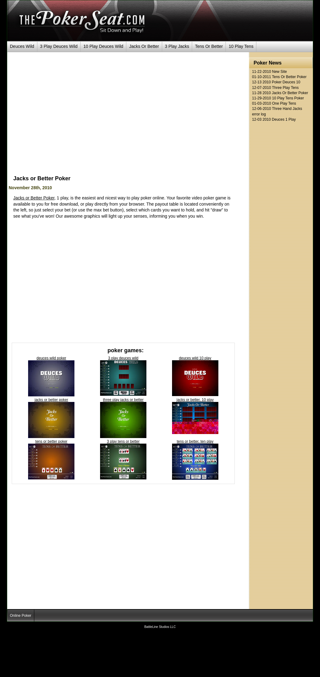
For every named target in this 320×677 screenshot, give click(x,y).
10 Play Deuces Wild (103, 46)
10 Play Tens (241, 46)
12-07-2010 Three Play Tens (275, 88)
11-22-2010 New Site (269, 72)
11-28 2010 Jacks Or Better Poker (280, 93)
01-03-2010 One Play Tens (274, 104)
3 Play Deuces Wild (59, 46)
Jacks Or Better (144, 46)
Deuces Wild (22, 46)
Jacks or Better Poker (33, 197)
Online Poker (20, 615)
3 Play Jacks (177, 46)
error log (259, 114)
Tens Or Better (209, 46)
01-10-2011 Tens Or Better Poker (279, 77)
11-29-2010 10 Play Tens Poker (278, 98)
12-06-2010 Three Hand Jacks (277, 109)
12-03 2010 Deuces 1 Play (274, 120)
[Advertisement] (65, 116)
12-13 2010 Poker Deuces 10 (276, 82)
